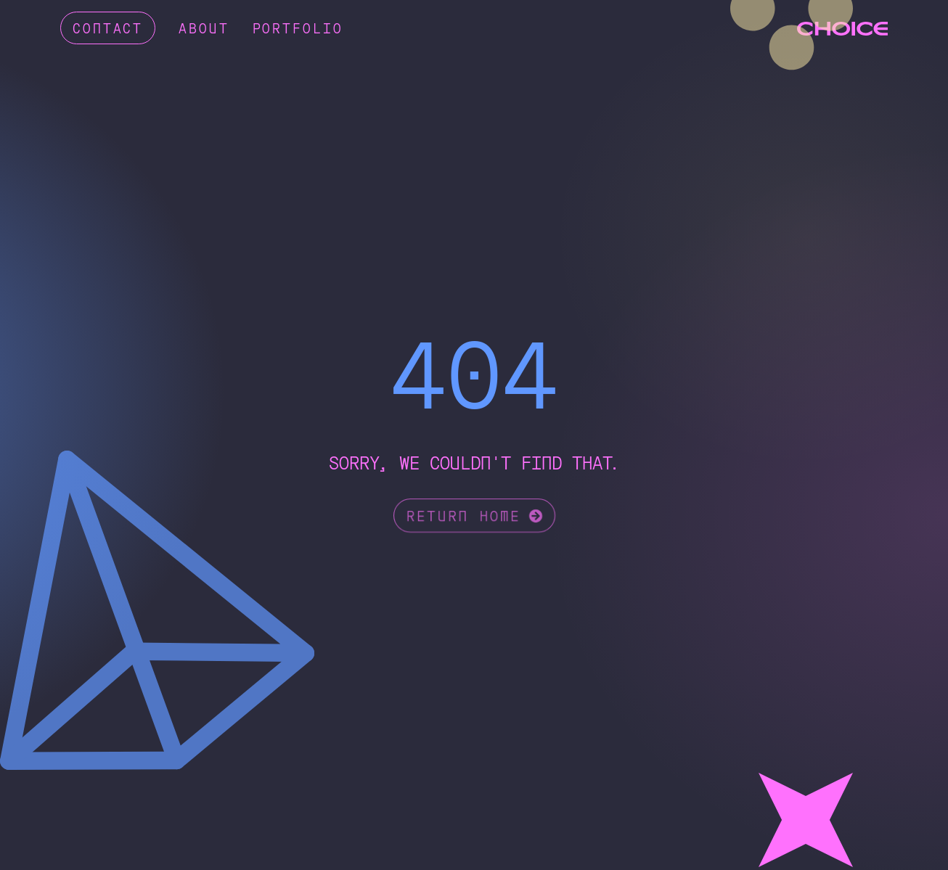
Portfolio (298, 27)
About (204, 27)
